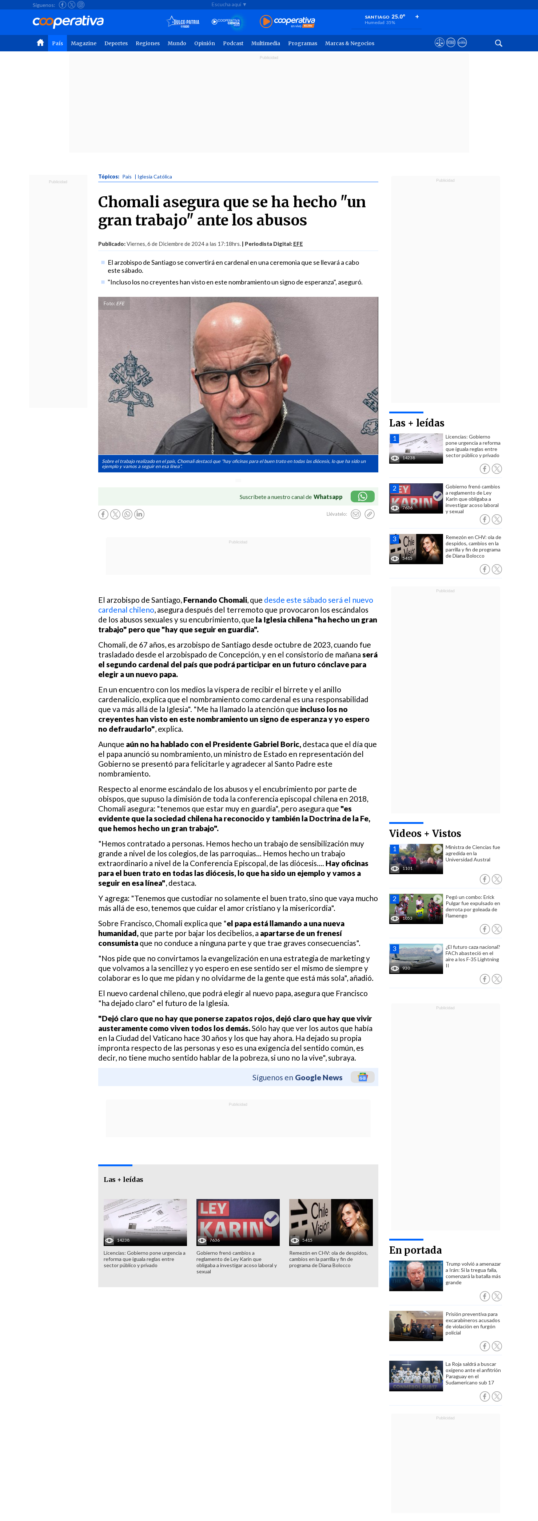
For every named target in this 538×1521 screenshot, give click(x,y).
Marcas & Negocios (349, 43)
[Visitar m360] (451, 49)
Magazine (83, 43)
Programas (302, 43)
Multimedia (265, 43)
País (57, 43)
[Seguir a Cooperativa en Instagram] (80, 4)
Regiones (148, 43)
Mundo (177, 43)
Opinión (204, 43)
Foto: (109, 303)
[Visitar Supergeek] (462, 49)
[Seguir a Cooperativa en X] (71, 4)
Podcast (233, 43)
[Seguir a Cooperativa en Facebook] (62, 4)
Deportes (116, 43)
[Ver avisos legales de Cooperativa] (440, 49)
